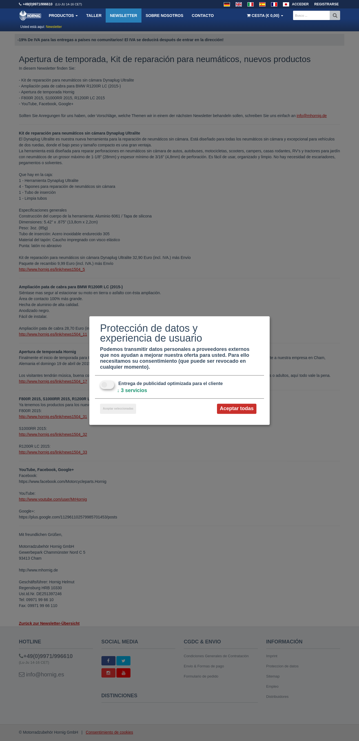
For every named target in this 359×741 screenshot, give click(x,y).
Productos (63, 15)
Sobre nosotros (164, 15)
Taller (93, 15)
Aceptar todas (237, 409)
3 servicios (132, 390)
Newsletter (123, 15)
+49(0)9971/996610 (37, 4)
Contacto (203, 15)
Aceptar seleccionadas (118, 408)
